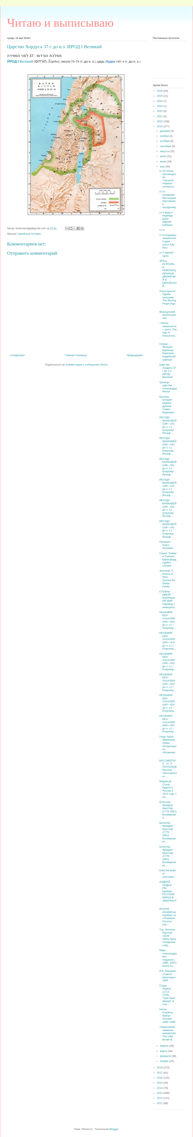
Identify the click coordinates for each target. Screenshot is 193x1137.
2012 (160, 1097)
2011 (160, 1103)
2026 (160, 90)
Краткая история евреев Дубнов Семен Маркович (166, 404)
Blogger (113, 1129)
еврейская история (29, 233)
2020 (160, 121)
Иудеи (110, 61)
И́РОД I (13, 61)
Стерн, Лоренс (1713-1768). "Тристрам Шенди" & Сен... (167, 995)
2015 (160, 1082)
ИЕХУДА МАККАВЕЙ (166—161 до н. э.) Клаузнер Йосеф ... (167, 425)
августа (165, 151)
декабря (165, 130)
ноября (164, 135)
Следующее (17, 355)
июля (163, 156)
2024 (160, 101)
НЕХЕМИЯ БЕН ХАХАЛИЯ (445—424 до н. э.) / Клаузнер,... (168, 620)
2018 (160, 1067)
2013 (160, 1092)
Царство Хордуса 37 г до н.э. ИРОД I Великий (167, 371)
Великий (26, 61)
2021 (160, 116)
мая (162, 166)
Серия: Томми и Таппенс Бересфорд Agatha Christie (167, 559)
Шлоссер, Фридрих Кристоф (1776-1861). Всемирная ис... (167, 832)
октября (165, 141)
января (164, 1061)
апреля (164, 1045)
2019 (160, 126)
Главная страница (76, 355)
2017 (160, 1072)
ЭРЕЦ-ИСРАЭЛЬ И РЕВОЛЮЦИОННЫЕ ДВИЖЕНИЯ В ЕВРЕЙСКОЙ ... (168, 273)
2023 (160, 106)
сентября (166, 146)
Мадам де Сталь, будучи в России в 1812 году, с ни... (167, 789)
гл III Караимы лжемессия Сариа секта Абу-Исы (167, 241)
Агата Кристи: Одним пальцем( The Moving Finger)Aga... (168, 299)
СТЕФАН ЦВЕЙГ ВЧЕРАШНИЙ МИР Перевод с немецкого (167, 599)
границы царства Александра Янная (168, 387)
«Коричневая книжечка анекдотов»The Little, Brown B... (167, 1033)
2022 (160, 111)
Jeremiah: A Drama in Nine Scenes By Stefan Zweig (167, 578)
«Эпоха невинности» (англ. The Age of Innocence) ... (168, 331)
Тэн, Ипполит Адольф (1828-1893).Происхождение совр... (167, 937)
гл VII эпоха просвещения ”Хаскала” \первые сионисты (167, 178)
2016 (160, 1077)
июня (163, 161)
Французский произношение (167, 315)
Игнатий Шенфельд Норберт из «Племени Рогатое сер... (167, 916)
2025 (160, 95)
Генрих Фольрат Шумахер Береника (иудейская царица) (167, 351)
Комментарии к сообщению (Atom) (87, 364)
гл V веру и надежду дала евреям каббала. (166, 218)
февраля (166, 1056)
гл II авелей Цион (166, 254)
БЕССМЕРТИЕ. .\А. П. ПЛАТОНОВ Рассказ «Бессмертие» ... (168, 768)
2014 (160, 1087)
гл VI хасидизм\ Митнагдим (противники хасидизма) (167, 199)
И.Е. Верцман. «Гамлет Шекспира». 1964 (168, 975)
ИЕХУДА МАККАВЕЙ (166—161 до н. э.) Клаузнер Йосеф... (167, 529)
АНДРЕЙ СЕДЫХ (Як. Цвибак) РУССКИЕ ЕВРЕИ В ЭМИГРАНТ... (168, 892)
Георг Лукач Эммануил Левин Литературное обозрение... (168, 746)
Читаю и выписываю (60, 22)
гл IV (162, 229)
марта (164, 1051)
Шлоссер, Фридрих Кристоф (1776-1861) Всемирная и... (168, 809)
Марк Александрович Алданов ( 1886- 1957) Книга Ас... (168, 958)
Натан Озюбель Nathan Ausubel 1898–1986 (167, 1015)
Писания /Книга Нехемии (166, 545)
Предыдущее (135, 355)
